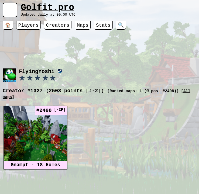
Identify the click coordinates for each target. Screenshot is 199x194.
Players (28, 28)
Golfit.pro (47, 9)
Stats (103, 28)
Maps (82, 28)
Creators (57, 28)
